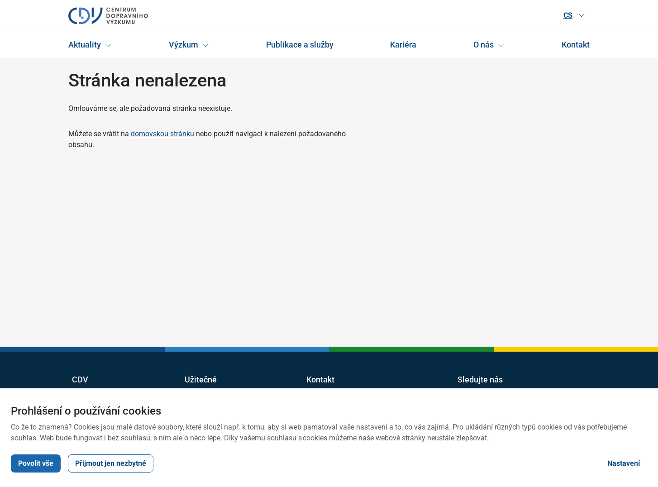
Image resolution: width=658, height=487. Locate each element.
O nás (483, 44)
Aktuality (84, 44)
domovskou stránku (162, 133)
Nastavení (623, 463)
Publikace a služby (300, 44)
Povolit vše (35, 463)
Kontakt (576, 44)
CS (574, 15)
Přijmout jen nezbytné (110, 463)
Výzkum (183, 44)
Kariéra (403, 44)
